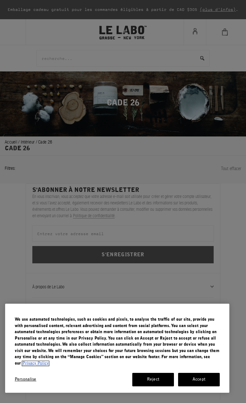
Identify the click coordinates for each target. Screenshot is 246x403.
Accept (199, 379)
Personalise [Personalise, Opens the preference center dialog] (25, 379)
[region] (117, 348)
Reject (153, 379)
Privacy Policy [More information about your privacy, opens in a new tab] (35, 363)
